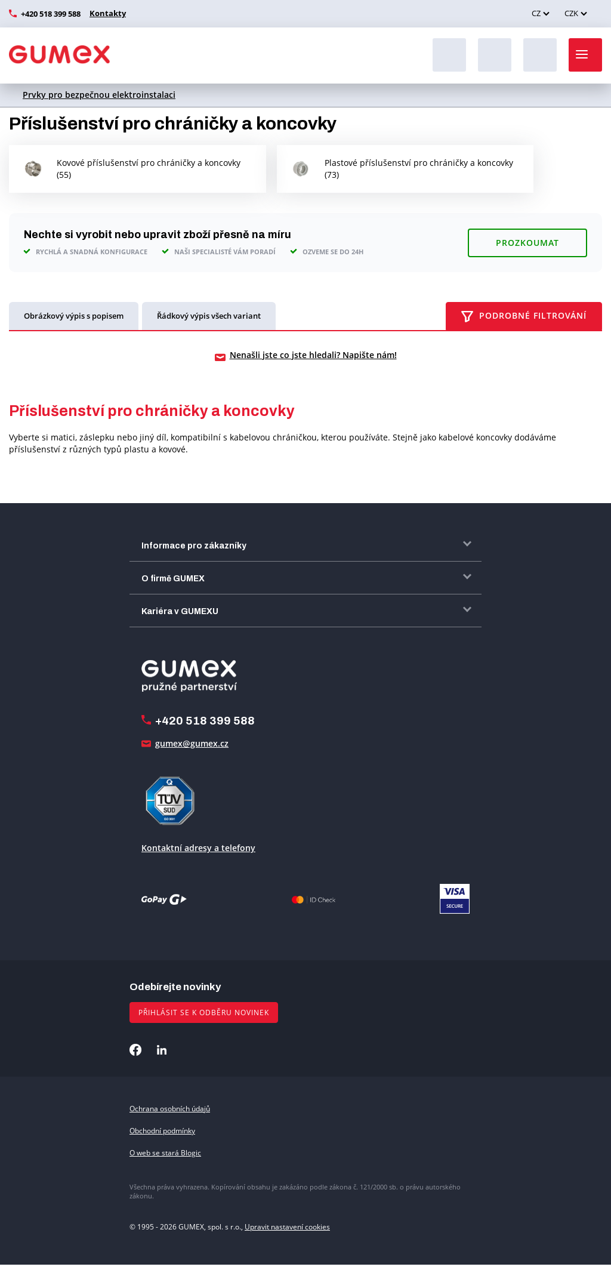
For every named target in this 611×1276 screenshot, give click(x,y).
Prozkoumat (527, 254)
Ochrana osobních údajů (169, 1120)
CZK (571, 13)
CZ (536, 13)
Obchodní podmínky (162, 1143)
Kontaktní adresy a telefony (198, 859)
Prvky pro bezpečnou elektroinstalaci (99, 94)
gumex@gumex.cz (192, 754)
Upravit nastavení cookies (287, 1238)
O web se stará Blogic (165, 1165)
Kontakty (106, 13)
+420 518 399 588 (51, 13)
